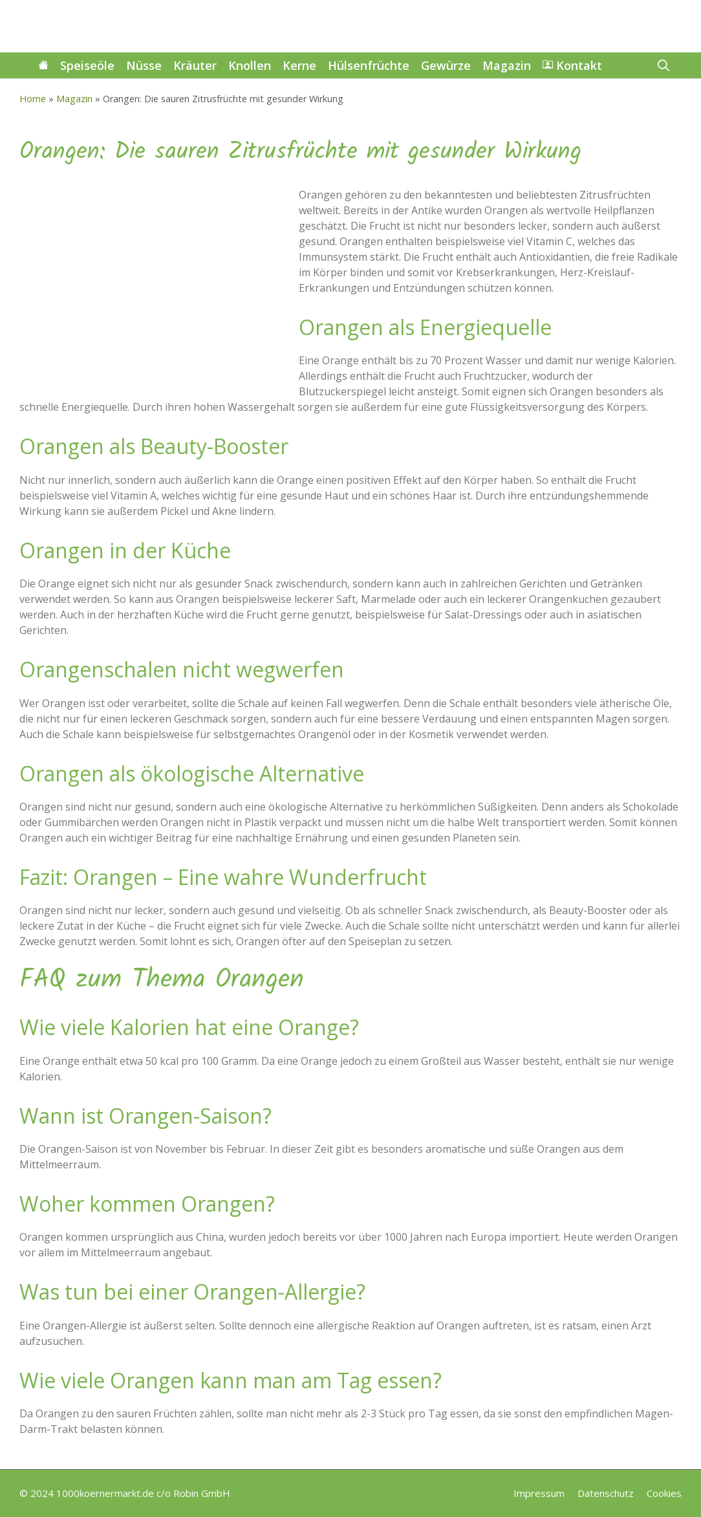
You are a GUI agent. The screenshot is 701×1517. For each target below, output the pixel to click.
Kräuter (195, 65)
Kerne (299, 65)
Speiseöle (87, 65)
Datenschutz (605, 1493)
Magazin (506, 65)
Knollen (249, 65)
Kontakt (572, 65)
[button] (663, 65)
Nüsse (144, 65)
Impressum (539, 1493)
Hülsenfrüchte (368, 65)
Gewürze (446, 65)
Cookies (664, 1493)
